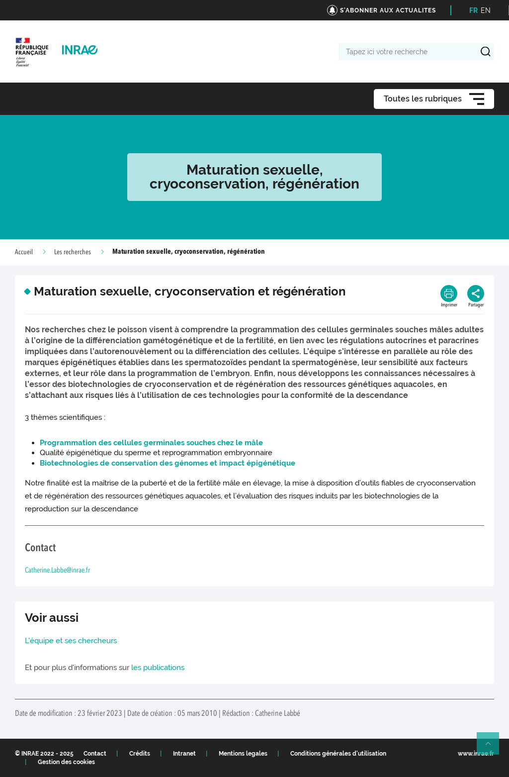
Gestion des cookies (66, 762)
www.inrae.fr (476, 753)
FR (473, 10)
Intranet (184, 753)
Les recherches (72, 252)
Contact (95, 753)
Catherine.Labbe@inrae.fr (57, 571)
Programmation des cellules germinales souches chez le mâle (151, 442)
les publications (157, 667)
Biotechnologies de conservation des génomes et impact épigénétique (167, 463)
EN (486, 10)
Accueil (24, 252)
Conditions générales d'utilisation (338, 753)
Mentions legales (243, 753)
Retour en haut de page (492, 748)
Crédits (139, 753)
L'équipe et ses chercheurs (71, 640)
